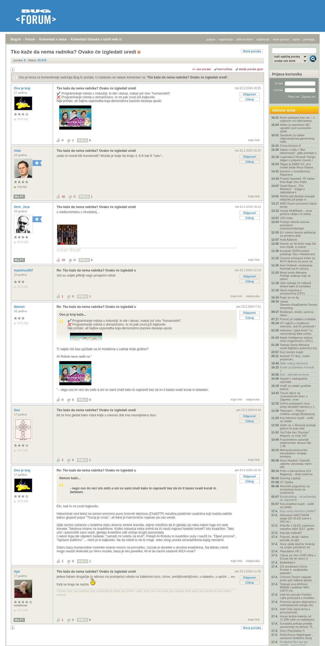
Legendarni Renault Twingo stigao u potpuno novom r (298, 158)
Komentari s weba (53, 39)
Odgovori (249, 94)
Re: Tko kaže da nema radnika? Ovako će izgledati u (96, 270)
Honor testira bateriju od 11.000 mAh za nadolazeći (297, 618)
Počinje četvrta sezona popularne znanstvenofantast (295, 225)
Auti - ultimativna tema (294, 374)
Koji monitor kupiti (291, 352)
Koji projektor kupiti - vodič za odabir (297, 505)
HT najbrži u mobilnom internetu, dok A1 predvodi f (298, 325)
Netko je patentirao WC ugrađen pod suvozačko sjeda (295, 128)
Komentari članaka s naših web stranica (101, 39)
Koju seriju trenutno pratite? (298, 511)
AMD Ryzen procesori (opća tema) (298, 205)
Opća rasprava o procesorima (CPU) (292, 292)
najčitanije (262, 39)
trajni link (254, 140)
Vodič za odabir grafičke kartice (295, 387)
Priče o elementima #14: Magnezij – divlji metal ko (296, 472)
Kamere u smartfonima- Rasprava (295, 173)
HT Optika (286, 482)
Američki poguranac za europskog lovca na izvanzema (295, 489)
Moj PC (19, 196)
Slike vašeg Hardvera (294, 363)
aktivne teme (244, 39)
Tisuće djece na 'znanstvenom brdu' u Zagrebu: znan (294, 396)
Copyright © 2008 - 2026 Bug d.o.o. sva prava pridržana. (162, 644)
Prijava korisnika (287, 74)
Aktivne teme (283, 110)
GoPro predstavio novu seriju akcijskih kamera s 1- (297, 405)
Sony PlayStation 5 (292, 630)
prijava (210, 39)
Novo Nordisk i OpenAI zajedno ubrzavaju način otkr (296, 464)
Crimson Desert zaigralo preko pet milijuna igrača (296, 578)
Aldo (18, 151)
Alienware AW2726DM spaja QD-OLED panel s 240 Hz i (295, 518)
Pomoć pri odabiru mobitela (298, 319)
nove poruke (281, 39)
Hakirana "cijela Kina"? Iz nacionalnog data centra (296, 332)
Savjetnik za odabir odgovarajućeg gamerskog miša (297, 138)
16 (63, 196)
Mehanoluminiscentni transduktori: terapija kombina (293, 453)
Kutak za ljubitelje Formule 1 (297, 369)
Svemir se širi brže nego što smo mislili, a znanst (298, 245)
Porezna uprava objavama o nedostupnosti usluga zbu (298, 603)
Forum (30, 39)
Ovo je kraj (22, 88)
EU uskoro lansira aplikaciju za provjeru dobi (298, 234)
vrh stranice (310, 638)
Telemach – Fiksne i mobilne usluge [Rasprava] (297, 412)
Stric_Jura (22, 207)
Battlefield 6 (287, 562)
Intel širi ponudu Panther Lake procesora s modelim (297, 596)
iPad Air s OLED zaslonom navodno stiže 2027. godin (297, 527)
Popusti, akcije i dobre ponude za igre (294, 538)
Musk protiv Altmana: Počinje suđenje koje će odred (295, 276)
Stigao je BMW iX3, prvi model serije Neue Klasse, (297, 166)
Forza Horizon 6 (290, 145)
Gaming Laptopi (290, 478)
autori (296, 39)
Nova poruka (252, 51)
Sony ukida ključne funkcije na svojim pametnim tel (297, 545)
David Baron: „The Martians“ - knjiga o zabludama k (292, 189)
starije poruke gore (251, 69)
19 (63, 260)
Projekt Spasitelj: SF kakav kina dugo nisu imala (297, 180)
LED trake (286, 218)
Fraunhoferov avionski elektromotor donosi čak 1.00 (295, 443)
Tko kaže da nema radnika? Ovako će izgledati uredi (187, 77)
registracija (226, 39)
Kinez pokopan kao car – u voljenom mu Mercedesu (297, 119)
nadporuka (253, 296)
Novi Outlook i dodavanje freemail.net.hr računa (296, 267)
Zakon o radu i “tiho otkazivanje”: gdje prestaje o (298, 151)
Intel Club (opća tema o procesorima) (295, 610)
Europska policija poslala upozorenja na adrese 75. (296, 625)
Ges (17, 410)
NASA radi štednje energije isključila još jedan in (297, 198)
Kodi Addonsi (288, 239)
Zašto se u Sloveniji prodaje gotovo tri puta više (298, 427)
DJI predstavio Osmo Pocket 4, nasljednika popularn (294, 570)
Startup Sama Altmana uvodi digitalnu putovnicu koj (298, 346)
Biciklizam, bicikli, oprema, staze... (297, 313)
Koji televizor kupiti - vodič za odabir (297, 419)
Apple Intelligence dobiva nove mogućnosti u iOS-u (296, 339)
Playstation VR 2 (290, 551)
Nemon (20, 307)
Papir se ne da (289, 297)
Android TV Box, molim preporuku (295, 357)
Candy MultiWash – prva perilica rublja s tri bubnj (296, 212)
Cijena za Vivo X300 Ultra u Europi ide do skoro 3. (298, 557)
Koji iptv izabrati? (291, 532)
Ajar (17, 571)
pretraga (308, 39)
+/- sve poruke (201, 69)
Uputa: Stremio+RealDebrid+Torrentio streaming (298, 304)
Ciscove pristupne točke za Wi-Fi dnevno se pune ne (297, 259)
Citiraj (249, 99)
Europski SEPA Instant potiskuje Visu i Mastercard (297, 252)
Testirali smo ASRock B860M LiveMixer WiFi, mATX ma (295, 587)
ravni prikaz (224, 69)
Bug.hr (16, 39)
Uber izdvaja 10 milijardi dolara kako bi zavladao (295, 284)
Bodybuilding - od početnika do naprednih (298, 498)
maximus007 (24, 270)
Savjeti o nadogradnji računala (293, 380)
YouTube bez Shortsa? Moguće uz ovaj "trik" (295, 434)
